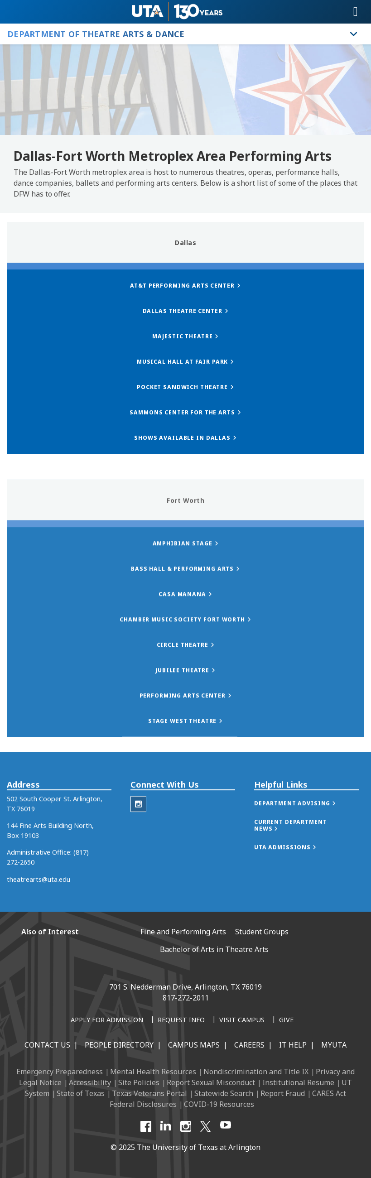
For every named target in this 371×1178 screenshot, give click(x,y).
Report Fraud (282, 1093)
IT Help (293, 1045)
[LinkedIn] (165, 1126)
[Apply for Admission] (107, 1020)
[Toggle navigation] (355, 11)
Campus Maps (194, 1045)
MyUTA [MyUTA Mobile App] (334, 1045)
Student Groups (262, 932)
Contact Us (47, 1045)
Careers (249, 1045)
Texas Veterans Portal (149, 1093)
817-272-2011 (186, 998)
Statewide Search (223, 1093)
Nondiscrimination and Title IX (255, 1072)
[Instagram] (185, 1126)
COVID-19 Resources (219, 1104)
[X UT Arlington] (205, 1126)
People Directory (119, 1045)
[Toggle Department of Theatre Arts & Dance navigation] (354, 34)
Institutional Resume (298, 1082)
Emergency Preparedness (59, 1072)
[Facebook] (145, 1126)
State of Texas (81, 1093)
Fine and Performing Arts (183, 932)
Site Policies (138, 1082)
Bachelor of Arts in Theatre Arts (214, 949)
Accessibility (90, 1082)
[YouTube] (225, 1126)
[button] (304, 823)
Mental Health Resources (153, 1072)
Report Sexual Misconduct (211, 1082)
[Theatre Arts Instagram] (138, 824)
